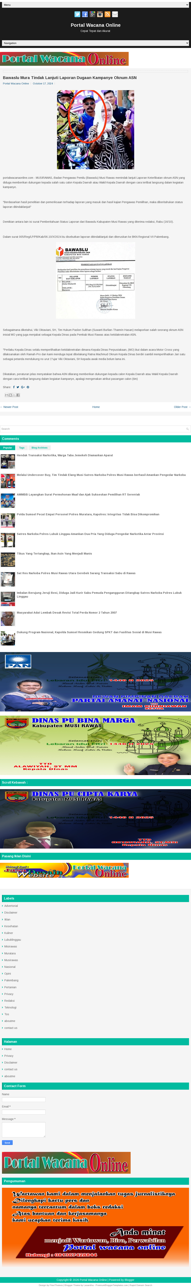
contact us (10, 1027)
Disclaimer (10, 912)
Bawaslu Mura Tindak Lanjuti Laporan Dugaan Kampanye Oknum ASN (70, 77)
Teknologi (10, 1007)
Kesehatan (11, 926)
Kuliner (8, 933)
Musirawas (11, 960)
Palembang (11, 980)
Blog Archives (40, 447)
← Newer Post (9, 407)
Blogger (129, 1279)
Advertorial (11, 905)
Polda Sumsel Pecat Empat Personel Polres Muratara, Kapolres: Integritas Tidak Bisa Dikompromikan (88, 514)
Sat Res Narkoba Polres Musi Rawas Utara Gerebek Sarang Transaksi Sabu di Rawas (76, 573)
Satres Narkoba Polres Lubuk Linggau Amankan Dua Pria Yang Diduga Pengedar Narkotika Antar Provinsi (90, 534)
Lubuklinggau (12, 939)
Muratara (10, 953)
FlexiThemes (56, 1285)
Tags (22, 447)
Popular (7, 447)
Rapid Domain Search (141, 1285)
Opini (7, 973)
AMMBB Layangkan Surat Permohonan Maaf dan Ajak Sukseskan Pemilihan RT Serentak (78, 494)
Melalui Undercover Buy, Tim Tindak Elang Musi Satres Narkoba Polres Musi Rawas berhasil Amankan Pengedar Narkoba (101, 474)
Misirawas (10, 946)
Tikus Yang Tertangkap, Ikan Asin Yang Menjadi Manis (54, 553)
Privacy (8, 994)
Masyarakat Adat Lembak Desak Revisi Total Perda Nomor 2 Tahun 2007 (67, 612)
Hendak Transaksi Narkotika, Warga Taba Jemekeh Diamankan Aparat (65, 455)
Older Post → (182, 407)
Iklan (7, 919)
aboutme (9, 1021)
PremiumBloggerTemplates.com (112, 1285)
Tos (6, 1014)
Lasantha (89, 1285)
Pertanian (10, 987)
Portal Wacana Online (96, 25)
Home (96, 407)
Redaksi (9, 1000)
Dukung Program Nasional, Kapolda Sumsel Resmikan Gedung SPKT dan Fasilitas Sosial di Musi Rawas (89, 632)
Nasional (9, 966)
